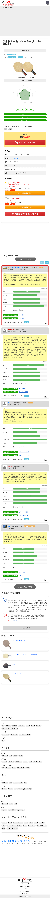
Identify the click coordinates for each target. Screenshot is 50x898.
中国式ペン (19, 762)
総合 (3, 726)
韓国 (15, 804)
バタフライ (5, 756)
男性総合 (8, 726)
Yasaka (21, 756)
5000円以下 (21, 726)
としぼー (10, 403)
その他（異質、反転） (35, 762)
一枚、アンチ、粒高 (19, 789)
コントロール (20, 768)
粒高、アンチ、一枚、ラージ (10, 728)
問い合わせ (25, 893)
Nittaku (15, 756)
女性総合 (14, 726)
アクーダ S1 (22, 572)
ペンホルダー (14, 735)
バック (33, 726)
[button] (25, 69)
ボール (25, 825)
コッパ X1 (21, 315)
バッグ (36, 823)
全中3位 (41, 267)
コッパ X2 (21, 575)
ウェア (10, 823)
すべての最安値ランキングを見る (25, 214)
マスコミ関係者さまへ (25, 891)
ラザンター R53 (23, 512)
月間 (47, 263)
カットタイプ (20, 810)
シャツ (26, 823)
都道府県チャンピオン (29, 526)
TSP (10, 756)
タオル (3, 825)
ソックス (41, 823)
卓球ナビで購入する (27, 142)
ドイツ (11, 804)
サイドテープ (31, 825)
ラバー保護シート (42, 825)
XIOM (25, 783)
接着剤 (3, 828)
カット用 (25, 762)
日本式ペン (11, 762)
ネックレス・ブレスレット (14, 825)
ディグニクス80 (23, 392)
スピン (14, 768)
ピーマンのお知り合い (16, 267)
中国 (7, 804)
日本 (3, 804)
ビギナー (31, 402)
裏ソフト (4, 789)
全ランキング (5, 735)
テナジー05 (22, 388)
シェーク (4, 762)
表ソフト (38, 726)
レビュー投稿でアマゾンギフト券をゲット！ (18, 841)
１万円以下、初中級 (24, 735)
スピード (8, 768)
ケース (31, 823)
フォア (28, 726)
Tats (9, 526)
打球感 (27, 768)
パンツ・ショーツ (18, 823)
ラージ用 (29, 789)
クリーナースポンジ (12, 828)
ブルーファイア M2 (24, 452)
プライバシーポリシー (25, 886)
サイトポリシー (25, 888)
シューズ (4, 823)
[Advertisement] (25, 21)
